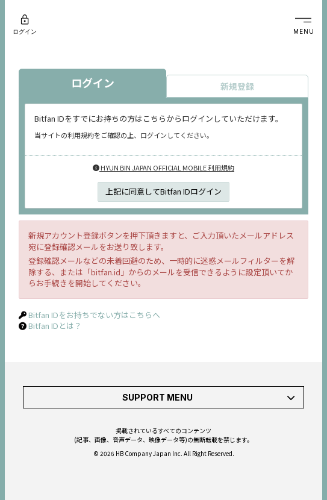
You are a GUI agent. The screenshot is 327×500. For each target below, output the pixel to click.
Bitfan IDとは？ (55, 325)
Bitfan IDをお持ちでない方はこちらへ (94, 314)
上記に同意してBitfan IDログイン (163, 191)
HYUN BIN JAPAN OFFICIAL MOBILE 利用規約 (163, 167)
